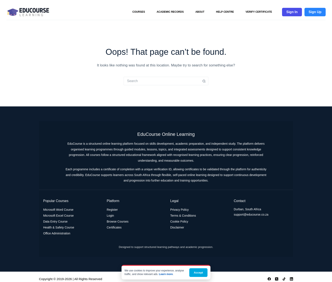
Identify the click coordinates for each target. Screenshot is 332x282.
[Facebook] (269, 279)
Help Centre (225, 11)
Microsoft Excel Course (58, 215)
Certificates (114, 227)
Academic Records (170, 11)
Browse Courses (118, 221)
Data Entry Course (55, 221)
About (200, 11)
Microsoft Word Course (58, 209)
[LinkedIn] (291, 279)
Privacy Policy (179, 209)
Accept (198, 272)
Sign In (291, 12)
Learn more (166, 274)
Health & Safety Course (58, 227)
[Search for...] (162, 81)
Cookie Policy (179, 221)
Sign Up (315, 12)
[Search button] (204, 81)
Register (112, 209)
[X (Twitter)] (276, 279)
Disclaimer (177, 227)
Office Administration (56, 233)
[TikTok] (284, 279)
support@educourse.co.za (251, 214)
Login (110, 215)
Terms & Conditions (183, 215)
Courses (138, 11)
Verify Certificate (259, 11)
